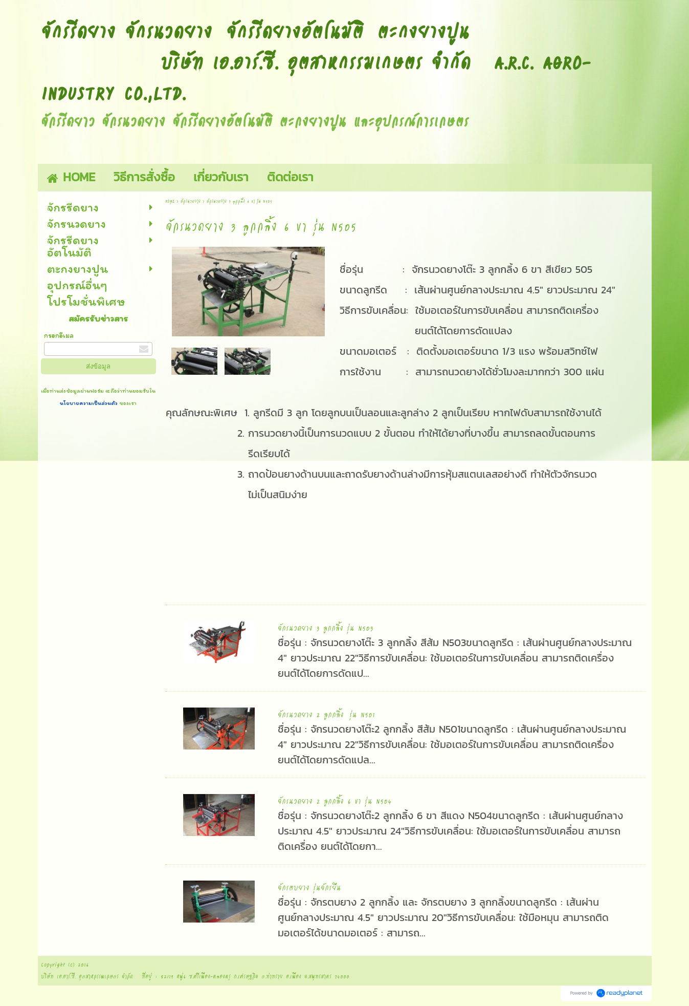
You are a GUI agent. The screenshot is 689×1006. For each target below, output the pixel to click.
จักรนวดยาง (191, 201)
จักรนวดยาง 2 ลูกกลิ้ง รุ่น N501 (326, 714)
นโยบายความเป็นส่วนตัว (89, 402)
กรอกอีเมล (59, 335)
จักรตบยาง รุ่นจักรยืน (309, 887)
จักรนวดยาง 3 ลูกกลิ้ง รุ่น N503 (325, 627)
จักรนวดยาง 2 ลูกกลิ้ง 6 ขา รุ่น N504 (334, 801)
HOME (169, 201)
